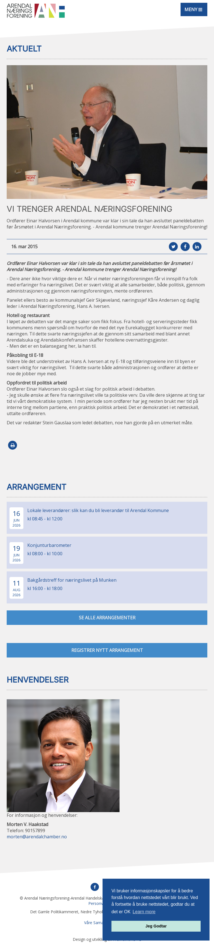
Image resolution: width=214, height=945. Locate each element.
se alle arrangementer (107, 618)
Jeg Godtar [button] (156, 926)
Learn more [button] (144, 911)
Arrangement (36, 487)
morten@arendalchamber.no (37, 837)
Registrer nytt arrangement (107, 650)
